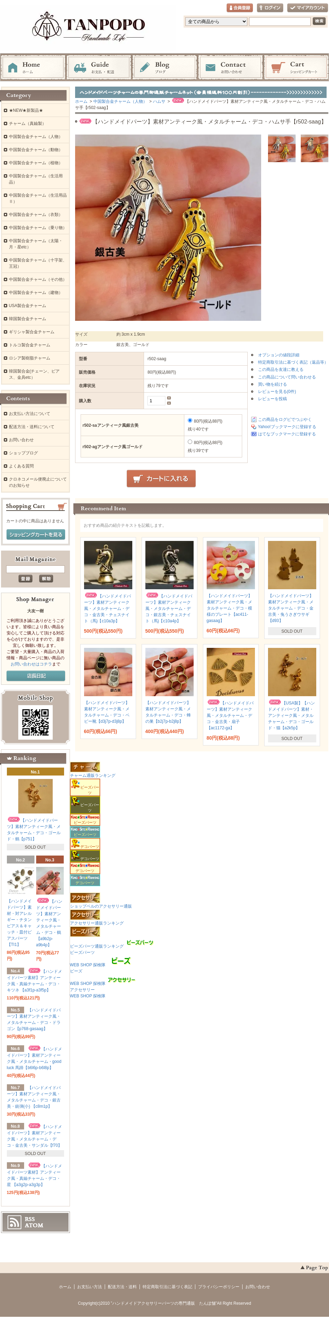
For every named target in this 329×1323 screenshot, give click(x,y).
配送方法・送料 (122, 1286)
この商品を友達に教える (281, 369)
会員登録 (239, 8)
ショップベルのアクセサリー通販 (101, 906)
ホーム (33, 67)
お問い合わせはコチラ (31, 664)
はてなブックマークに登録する (287, 434)
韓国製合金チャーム (27, 318)
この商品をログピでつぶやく (285, 419)
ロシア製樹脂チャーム (29, 358)
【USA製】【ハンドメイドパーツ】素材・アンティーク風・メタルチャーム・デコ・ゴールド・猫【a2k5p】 (291, 715)
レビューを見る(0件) (277, 391)
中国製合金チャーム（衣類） (36, 214)
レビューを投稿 (272, 398)
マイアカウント (307, 8)
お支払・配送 (98, 67)
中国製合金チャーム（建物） (36, 292)
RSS (30, 1219)
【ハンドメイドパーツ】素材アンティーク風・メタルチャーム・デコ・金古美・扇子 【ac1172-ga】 (230, 715)
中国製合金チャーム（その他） (38, 279)
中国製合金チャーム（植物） (36, 162)
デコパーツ (85, 869)
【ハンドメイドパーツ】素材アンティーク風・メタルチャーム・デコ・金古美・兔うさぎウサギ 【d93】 (290, 608)
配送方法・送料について (31, 426)
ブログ (164, 67)
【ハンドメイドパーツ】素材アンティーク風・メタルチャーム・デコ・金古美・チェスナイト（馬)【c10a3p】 (107, 608)
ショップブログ (23, 453)
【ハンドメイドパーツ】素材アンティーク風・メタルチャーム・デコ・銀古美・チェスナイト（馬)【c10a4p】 (168, 608)
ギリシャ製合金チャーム (31, 331)
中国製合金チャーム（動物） (36, 149)
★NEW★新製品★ (26, 110)
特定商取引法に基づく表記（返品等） (293, 362)
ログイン (270, 8)
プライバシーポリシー (218, 1286)
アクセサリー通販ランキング (97, 923)
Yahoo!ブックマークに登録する (287, 426)
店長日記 (35, 676)
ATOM (34, 1225)
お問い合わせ (230, 67)
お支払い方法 (89, 1286)
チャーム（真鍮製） (27, 123)
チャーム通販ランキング (92, 775)
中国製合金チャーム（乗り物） (38, 227)
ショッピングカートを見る (35, 534)
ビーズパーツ (85, 820)
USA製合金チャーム (28, 305)
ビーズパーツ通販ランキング (97, 946)
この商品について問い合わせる (287, 377)
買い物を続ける (272, 384)
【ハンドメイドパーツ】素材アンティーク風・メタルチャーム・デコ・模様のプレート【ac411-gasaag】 (229, 608)
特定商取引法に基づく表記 (167, 1286)
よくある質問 (21, 466)
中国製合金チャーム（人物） (120, 101)
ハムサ (159, 101)
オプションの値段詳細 (278, 355)
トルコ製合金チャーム (29, 345)
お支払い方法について (29, 413)
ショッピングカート (296, 67)
